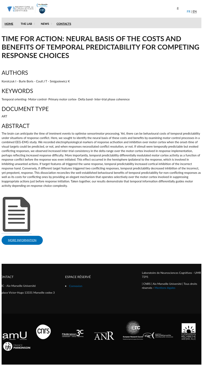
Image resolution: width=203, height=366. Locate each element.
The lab (26, 23)
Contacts (63, 23)
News (45, 23)
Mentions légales (165, 287)
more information (22, 240)
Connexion (75, 286)
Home (9, 23)
